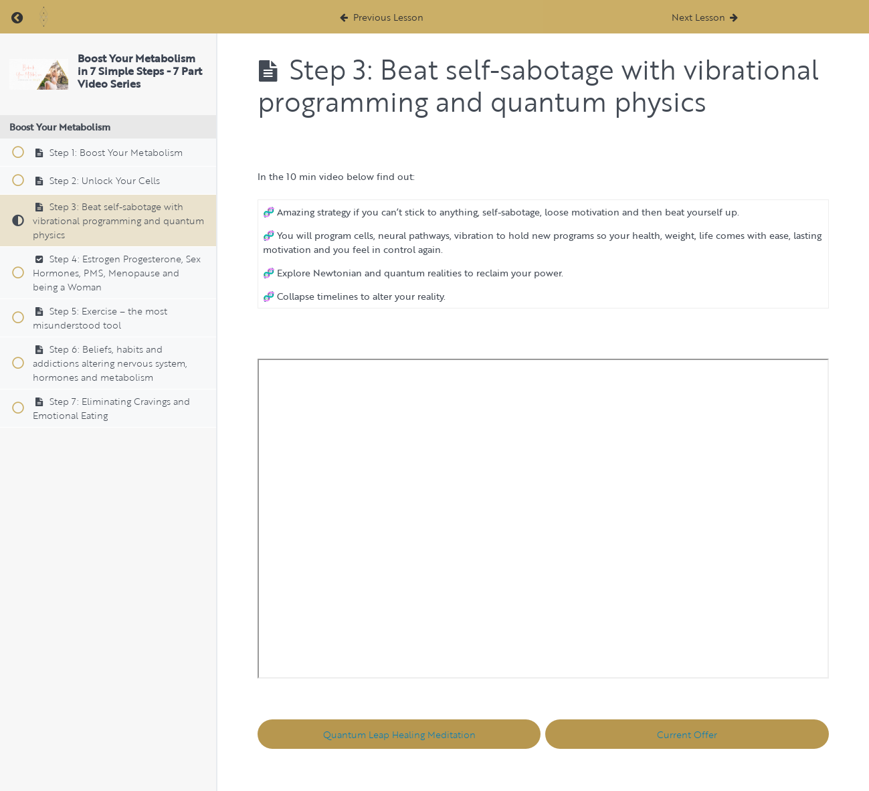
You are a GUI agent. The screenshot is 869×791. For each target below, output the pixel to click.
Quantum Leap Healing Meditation (399, 734)
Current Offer (687, 734)
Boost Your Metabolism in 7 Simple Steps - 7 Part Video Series (140, 71)
